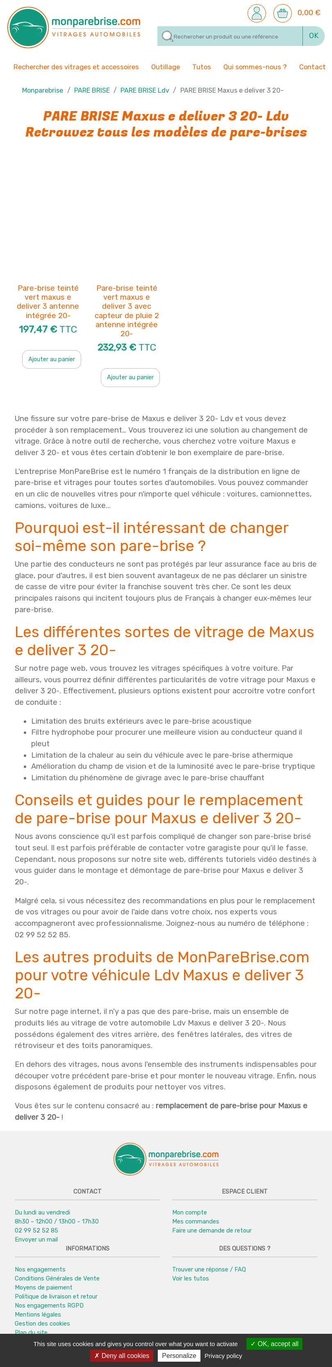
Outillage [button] (165, 66)
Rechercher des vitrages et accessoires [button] (76, 67)
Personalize (179, 1355)
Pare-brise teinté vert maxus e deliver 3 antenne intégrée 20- (48, 302)
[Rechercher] (230, 36)
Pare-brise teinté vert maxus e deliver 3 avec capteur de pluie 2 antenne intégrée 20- (127, 311)
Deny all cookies (121, 1355)
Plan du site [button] (31, 1333)
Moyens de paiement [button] (44, 1287)
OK (313, 35)
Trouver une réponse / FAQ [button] (209, 1269)
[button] (257, 12)
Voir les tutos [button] (190, 1278)
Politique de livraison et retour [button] (56, 1296)
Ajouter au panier (51, 359)
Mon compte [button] (189, 1212)
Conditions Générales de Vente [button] (57, 1278)
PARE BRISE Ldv (145, 90)
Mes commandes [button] (195, 1221)
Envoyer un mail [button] (36, 1239)
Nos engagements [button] (40, 1269)
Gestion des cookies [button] (42, 1324)
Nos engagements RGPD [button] (49, 1305)
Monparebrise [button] (42, 90)
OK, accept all (274, 1343)
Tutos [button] (201, 66)
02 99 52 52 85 (36, 1230)
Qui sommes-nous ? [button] (255, 66)
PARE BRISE (92, 90)
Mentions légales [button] (38, 1315)
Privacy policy (223, 1355)
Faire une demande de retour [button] (212, 1230)
